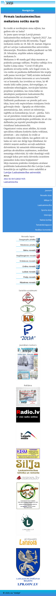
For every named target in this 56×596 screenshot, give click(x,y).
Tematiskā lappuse (44, 225)
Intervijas (48, 215)
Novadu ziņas (46, 195)
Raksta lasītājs (46, 220)
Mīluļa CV (48, 200)
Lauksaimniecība (11, 182)
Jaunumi (48, 190)
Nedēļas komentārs (43, 230)
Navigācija (28, 10)
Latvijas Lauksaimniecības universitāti (22, 172)
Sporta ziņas (46, 210)
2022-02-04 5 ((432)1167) (14, 179)
